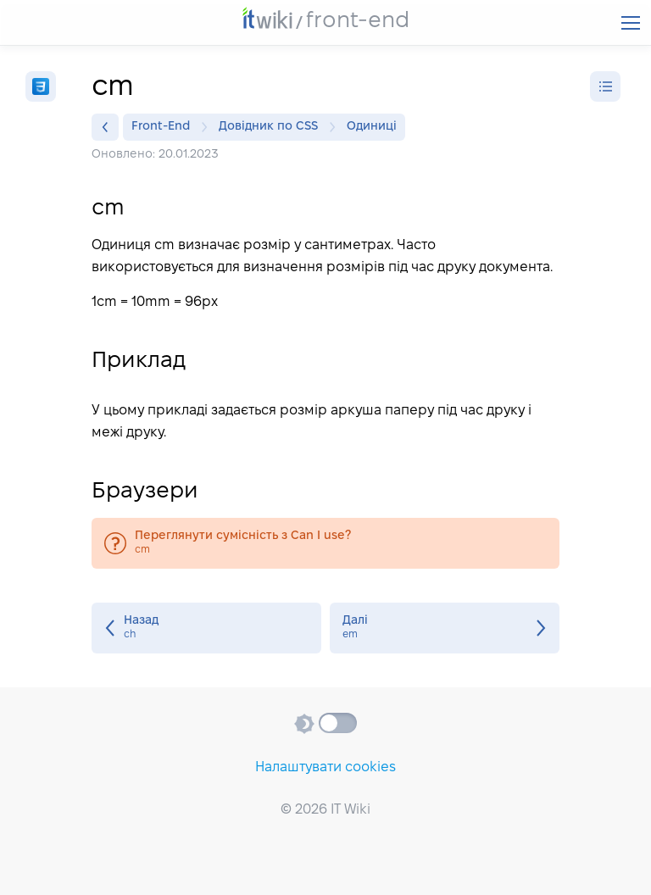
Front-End (164, 127)
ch (206, 628)
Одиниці (372, 126)
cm (325, 543)
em (444, 628)
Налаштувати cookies (325, 767)
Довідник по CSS (272, 127)
